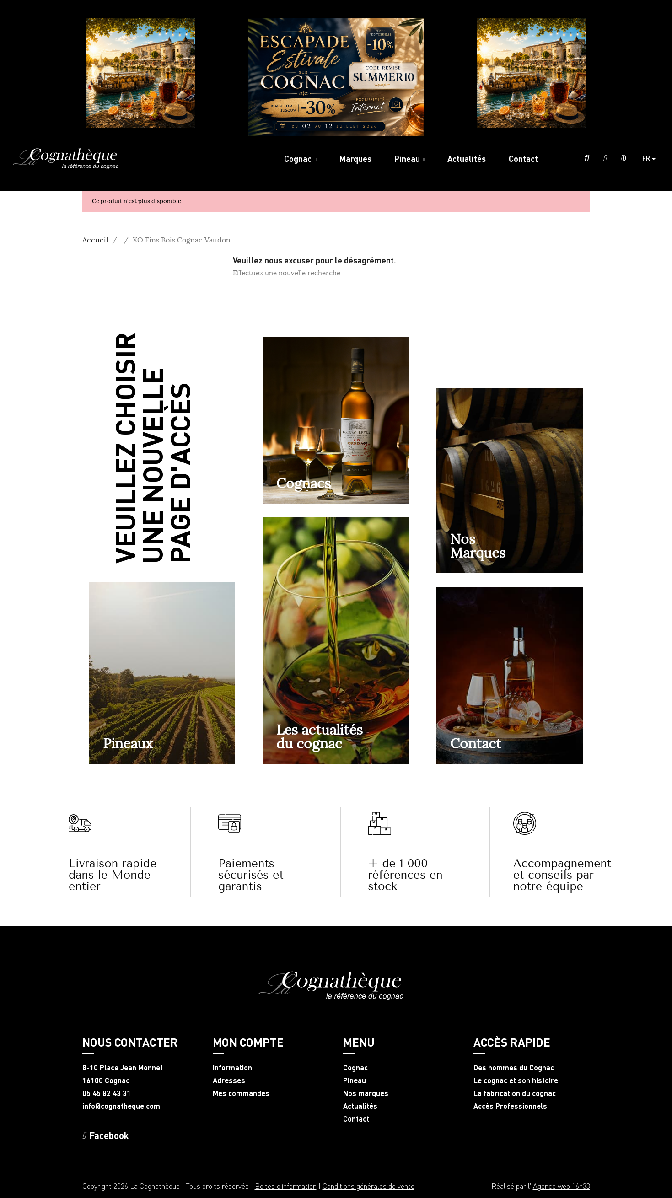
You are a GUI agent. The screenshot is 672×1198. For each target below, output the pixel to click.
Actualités (360, 1106)
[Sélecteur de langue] (652, 158)
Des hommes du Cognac (513, 1067)
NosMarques (477, 545)
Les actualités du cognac (319, 736)
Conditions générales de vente (368, 1186)
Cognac (355, 1067)
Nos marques (365, 1093)
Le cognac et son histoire (515, 1080)
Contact (475, 743)
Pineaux (128, 743)
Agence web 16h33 (561, 1186)
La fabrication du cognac (514, 1093)
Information (232, 1067)
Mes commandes (241, 1093)
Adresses (229, 1080)
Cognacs (303, 483)
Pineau (354, 1080)
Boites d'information (286, 1186)
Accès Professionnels (510, 1106)
